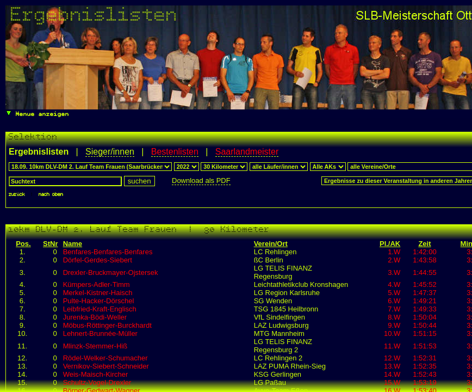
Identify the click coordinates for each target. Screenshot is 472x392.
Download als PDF (201, 180)
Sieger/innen (109, 151)
